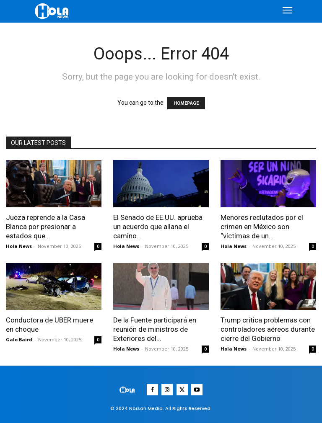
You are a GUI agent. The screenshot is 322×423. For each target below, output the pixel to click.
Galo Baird (19, 339)
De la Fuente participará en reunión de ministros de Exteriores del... (154, 329)
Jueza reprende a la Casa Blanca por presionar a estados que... (45, 226)
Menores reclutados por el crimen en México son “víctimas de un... (262, 226)
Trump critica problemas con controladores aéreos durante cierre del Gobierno (268, 329)
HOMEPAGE (186, 103)
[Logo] (53, 11)
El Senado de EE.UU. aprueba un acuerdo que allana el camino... (158, 226)
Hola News (19, 246)
